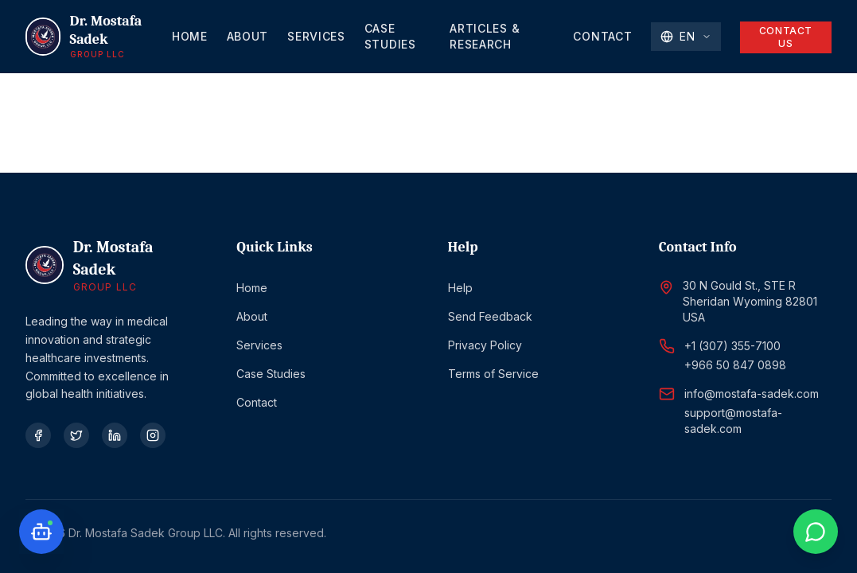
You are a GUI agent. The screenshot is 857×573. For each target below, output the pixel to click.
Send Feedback (490, 316)
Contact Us (785, 37)
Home (190, 36)
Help (460, 287)
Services (316, 36)
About (248, 36)
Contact (602, 36)
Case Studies (390, 36)
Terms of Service (493, 373)
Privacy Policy (485, 345)
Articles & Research (485, 36)
